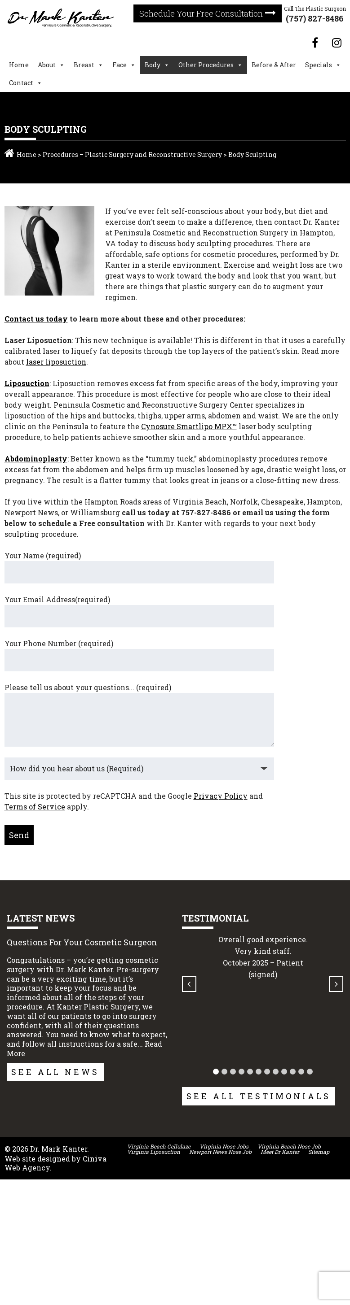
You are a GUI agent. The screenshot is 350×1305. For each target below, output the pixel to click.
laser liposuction (56, 361)
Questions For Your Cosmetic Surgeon (82, 942)
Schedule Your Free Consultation (201, 13)
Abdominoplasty (35, 458)
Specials (318, 65)
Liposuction (26, 383)
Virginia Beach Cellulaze (159, 1146)
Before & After (274, 65)
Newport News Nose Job (220, 1151)
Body (152, 65)
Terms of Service (34, 806)
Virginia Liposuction (153, 1151)
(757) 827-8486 (315, 18)
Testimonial (215, 918)
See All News (55, 1071)
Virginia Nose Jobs (223, 1146)
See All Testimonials (258, 1096)
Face (119, 65)
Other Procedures (206, 65)
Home (19, 65)
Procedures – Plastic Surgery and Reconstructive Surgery (132, 154)
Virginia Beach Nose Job (289, 1146)
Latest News (41, 918)
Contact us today (36, 318)
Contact (21, 82)
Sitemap (318, 1151)
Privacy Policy (221, 795)
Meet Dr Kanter (280, 1151)
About (47, 65)
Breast (84, 65)
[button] (215, 1071)
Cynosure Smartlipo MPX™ (189, 426)
